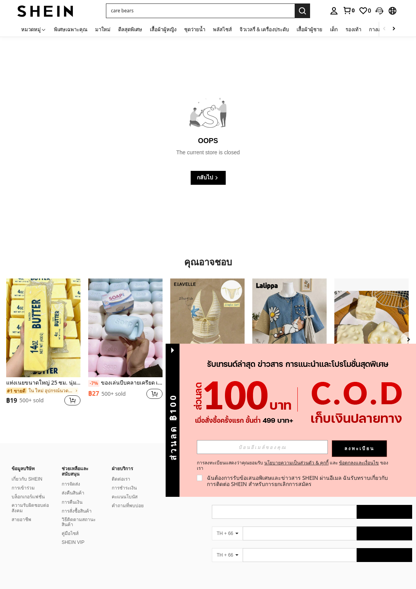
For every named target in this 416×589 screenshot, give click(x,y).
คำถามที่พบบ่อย (128, 505)
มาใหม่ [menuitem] (103, 29)
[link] (348, 10)
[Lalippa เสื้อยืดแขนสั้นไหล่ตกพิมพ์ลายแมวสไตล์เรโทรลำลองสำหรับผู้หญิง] (289, 328)
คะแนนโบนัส (125, 497)
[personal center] (334, 10)
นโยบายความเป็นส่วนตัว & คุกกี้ (296, 462)
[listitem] (43, 346)
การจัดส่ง (71, 484)
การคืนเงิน (72, 502)
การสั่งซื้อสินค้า (77, 511)
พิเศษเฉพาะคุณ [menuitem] (70, 29)
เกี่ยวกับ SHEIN (27, 479)
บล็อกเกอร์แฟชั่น (28, 497)
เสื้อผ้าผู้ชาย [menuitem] (309, 29)
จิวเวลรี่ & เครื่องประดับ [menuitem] (264, 29)
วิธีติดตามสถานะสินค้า (79, 522)
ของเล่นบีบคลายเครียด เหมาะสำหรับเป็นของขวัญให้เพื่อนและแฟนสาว (125, 383)
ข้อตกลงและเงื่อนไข (359, 462)
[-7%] (93, 383)
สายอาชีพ (21, 519)
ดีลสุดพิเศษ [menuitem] (130, 29)
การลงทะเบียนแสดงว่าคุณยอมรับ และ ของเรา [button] (292, 465)
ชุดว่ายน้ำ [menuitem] (194, 29)
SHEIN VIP (73, 542)
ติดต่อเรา (121, 479)
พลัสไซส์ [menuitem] (222, 29)
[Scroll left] (384, 29)
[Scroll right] (393, 29)
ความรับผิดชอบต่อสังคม (30, 508)
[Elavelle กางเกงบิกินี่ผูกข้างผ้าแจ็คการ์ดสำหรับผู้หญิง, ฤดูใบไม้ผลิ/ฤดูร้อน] (207, 328)
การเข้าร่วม (23, 488)
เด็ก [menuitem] (334, 29)
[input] (262, 447)
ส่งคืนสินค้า (73, 493)
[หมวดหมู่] (33, 29)
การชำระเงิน (124, 488)
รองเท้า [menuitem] (353, 29)
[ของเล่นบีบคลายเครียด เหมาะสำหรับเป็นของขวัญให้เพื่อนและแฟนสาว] (125, 328)
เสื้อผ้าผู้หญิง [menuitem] (163, 29)
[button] (379, 10)
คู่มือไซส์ (70, 533)
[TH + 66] (227, 533)
